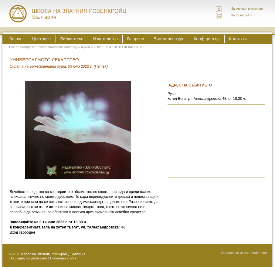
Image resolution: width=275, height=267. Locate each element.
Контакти (238, 38)
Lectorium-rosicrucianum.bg (57, 47)
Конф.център (206, 38)
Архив (85, 47)
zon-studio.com (255, 253)
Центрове (41, 38)
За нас (15, 38)
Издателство (105, 38)
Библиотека (71, 38)
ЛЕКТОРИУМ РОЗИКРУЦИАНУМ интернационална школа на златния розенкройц (68, 13)
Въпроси (135, 38)
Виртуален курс (169, 38)
